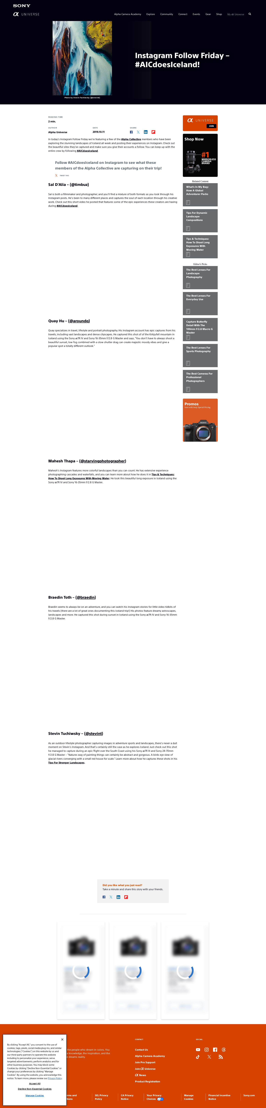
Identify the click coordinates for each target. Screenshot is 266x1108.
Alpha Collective (131, 139)
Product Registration (147, 1081)
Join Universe (145, 1068)
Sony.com (249, 1095)
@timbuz (79, 184)
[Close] (62, 1039)
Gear (208, 14)
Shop (219, 14)
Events (196, 14)
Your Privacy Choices (155, 1097)
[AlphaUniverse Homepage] (26, 14)
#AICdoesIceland (87, 150)
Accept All (34, 1083)
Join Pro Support (145, 1062)
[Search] (250, 14)
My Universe (235, 14)
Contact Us (141, 1049)
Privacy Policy (55, 1078)
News (140, 1075)
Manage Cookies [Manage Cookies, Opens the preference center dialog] (35, 1095)
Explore (150, 14)
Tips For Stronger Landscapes (66, 762)
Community (166, 14)
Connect (182, 14)
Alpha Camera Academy (127, 14)
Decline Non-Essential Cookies (35, 1088)
